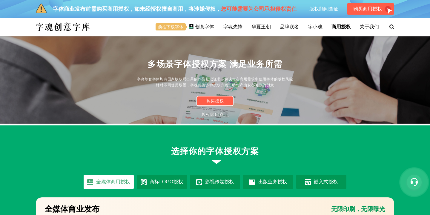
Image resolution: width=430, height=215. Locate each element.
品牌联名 (289, 26)
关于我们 (369, 26)
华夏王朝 (261, 26)
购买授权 (215, 101)
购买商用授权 (373, 10)
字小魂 (315, 26)
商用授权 (341, 26)
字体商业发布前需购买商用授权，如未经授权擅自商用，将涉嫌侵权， (166, 8)
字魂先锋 (233, 26)
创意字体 (185, 26)
